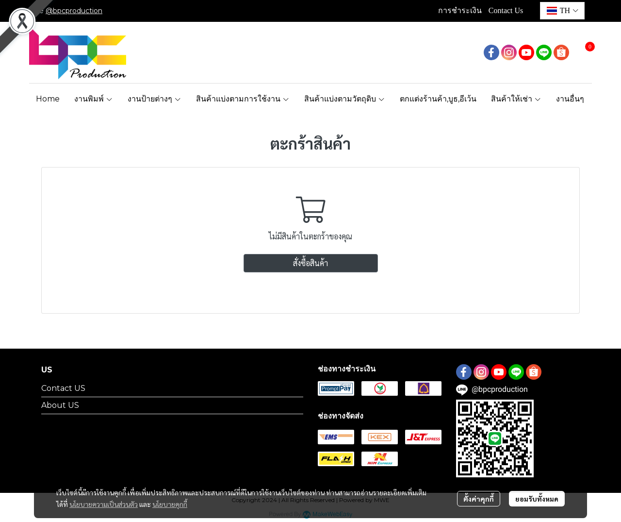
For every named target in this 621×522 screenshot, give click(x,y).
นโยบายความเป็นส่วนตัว (103, 504)
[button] (562, 10)
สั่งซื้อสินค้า (310, 263)
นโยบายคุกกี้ (169, 504)
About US (60, 405)
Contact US (63, 388)
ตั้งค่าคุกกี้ (478, 498)
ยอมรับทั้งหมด (536, 498)
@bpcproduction (74, 10)
